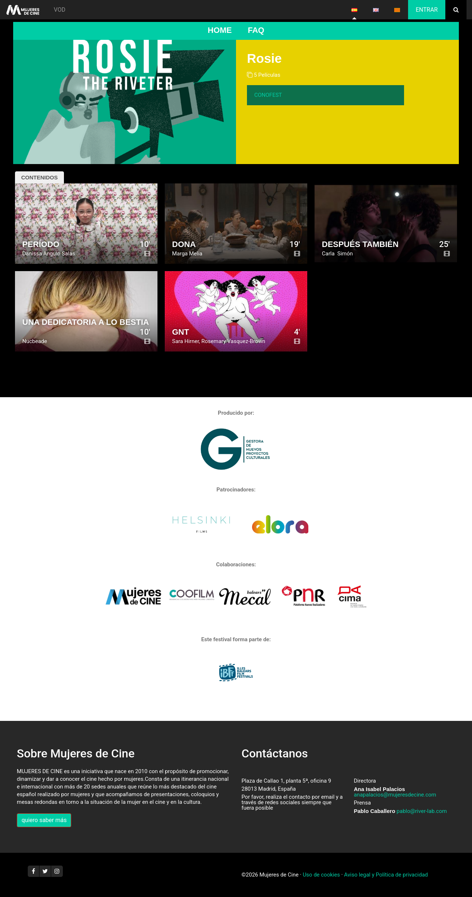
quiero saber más (44, 820)
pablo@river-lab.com (422, 811)
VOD (59, 9)
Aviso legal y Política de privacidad (386, 874)
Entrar (427, 9)
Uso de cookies (321, 874)
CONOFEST (268, 95)
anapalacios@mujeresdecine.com (395, 794)
